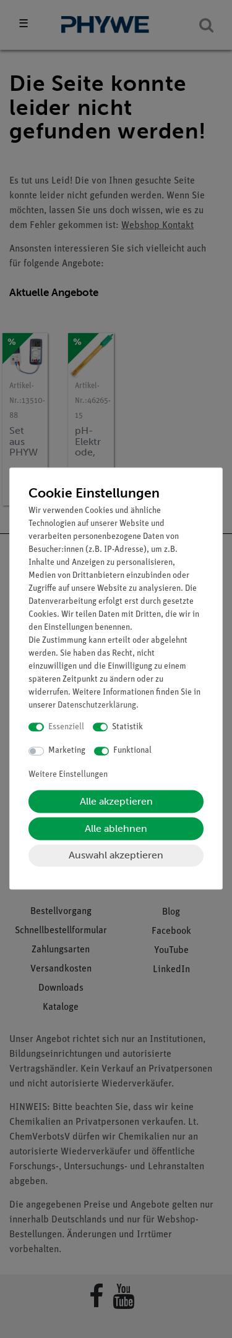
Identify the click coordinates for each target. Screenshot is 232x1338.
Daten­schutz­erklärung (97, 705)
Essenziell (66, 727)
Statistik (127, 727)
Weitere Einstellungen (68, 774)
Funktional (132, 751)
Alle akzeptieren (116, 801)
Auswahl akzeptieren (116, 855)
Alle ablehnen (116, 828)
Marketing (66, 751)
